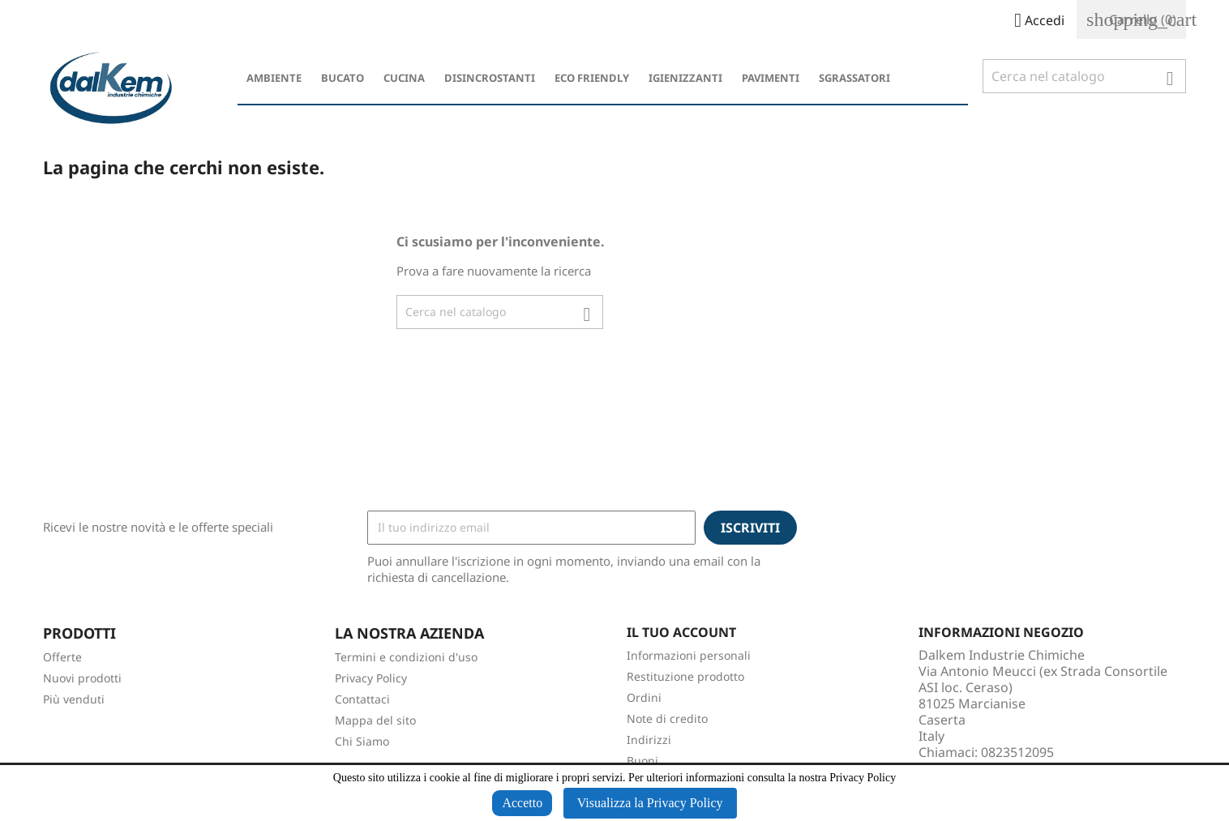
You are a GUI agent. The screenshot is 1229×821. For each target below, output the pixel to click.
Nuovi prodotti (82, 678)
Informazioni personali (689, 655)
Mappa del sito (375, 720)
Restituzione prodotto (685, 676)
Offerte (62, 657)
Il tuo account (681, 632)
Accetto (522, 803)
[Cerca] (1084, 76)
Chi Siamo (362, 741)
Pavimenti (770, 78)
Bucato (342, 78)
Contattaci (362, 699)
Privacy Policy (371, 678)
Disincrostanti (489, 78)
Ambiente (274, 78)
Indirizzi (649, 739)
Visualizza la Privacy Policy (650, 803)
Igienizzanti (685, 78)
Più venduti (74, 699)
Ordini (644, 697)
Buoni (642, 760)
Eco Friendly (592, 78)
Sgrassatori (854, 78)
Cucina (404, 78)
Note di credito (667, 718)
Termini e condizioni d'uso (406, 657)
